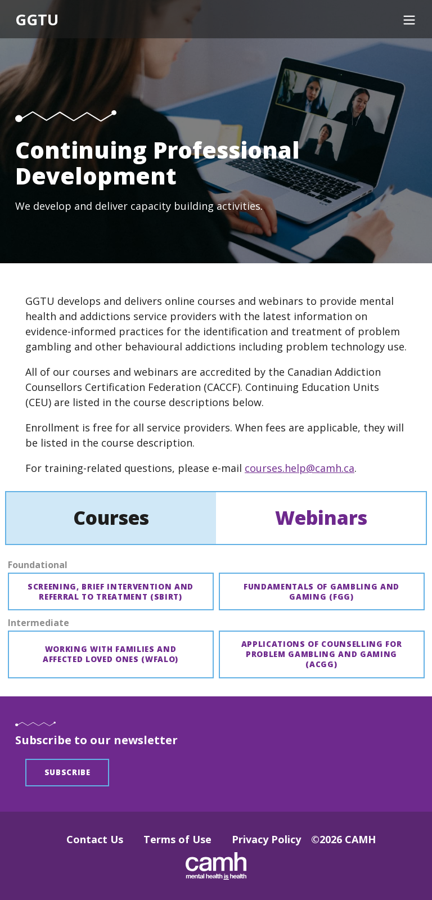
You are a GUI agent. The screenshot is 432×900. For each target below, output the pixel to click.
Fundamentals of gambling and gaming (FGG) (321, 592)
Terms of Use (177, 839)
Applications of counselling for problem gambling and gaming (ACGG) (321, 654)
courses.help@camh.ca (299, 468)
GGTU (36, 20)
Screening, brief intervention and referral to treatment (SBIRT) (111, 592)
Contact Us (94, 839)
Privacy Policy (266, 839)
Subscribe (67, 772)
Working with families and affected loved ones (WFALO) (110, 654)
